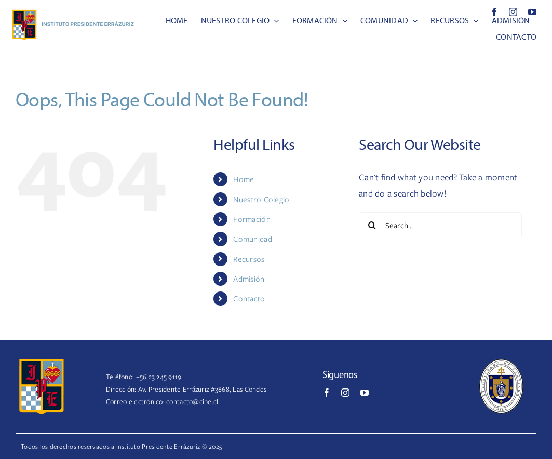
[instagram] (513, 12)
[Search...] (440, 225)
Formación (251, 219)
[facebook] (494, 12)
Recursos (248, 259)
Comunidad (252, 238)
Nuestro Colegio (261, 199)
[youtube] (532, 12)
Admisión (248, 278)
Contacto (249, 298)
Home (243, 179)
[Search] (372, 225)
